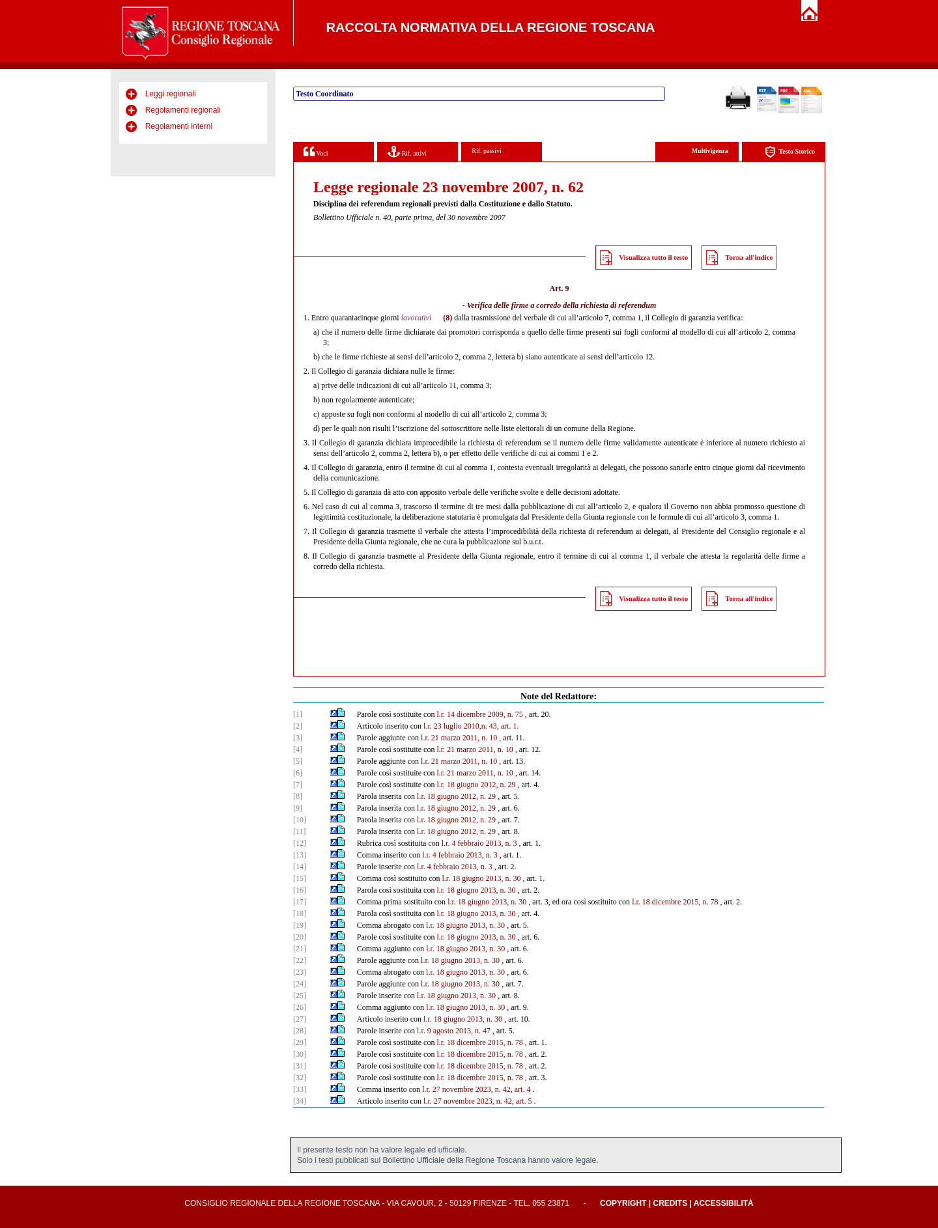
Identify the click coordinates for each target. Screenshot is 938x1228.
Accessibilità (724, 1203)
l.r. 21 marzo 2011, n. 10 (459, 737)
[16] (299, 890)
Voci (316, 151)
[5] (297, 761)
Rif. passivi (487, 150)
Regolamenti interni (178, 126)
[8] (297, 796)
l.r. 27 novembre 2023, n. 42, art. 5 (477, 1101)
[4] (297, 749)
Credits (670, 1203)
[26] (299, 1007)
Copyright (623, 1203)
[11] (299, 831)
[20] (299, 937)
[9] (297, 808)
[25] (299, 995)
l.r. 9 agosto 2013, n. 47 (453, 1030)
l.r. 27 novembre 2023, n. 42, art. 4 (476, 1089)
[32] (299, 1077)
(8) (447, 317)
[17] (299, 901)
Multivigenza (710, 150)
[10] (299, 819)
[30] (299, 1054)
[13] (299, 854)
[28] (299, 1030)
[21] (299, 948)
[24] (299, 983)
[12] (299, 843)
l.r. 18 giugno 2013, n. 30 (481, 878)
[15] (299, 878)
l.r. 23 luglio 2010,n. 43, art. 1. (471, 726)
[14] (299, 866)
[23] (299, 972)
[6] (297, 772)
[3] (297, 737)
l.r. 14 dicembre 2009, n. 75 (479, 714)
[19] (299, 925)
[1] (297, 714)
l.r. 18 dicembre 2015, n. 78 (675, 901)
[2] (297, 726)
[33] (299, 1089)
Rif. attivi (407, 151)
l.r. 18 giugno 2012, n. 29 (475, 784)
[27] (299, 1019)
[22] (299, 960)
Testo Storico (790, 152)
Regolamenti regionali (183, 110)
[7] (297, 784)
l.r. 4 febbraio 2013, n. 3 (479, 843)
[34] (299, 1101)
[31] (299, 1065)
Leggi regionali (170, 93)
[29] (299, 1042)
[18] (299, 913)
